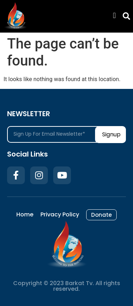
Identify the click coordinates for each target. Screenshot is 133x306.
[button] (114, 16)
